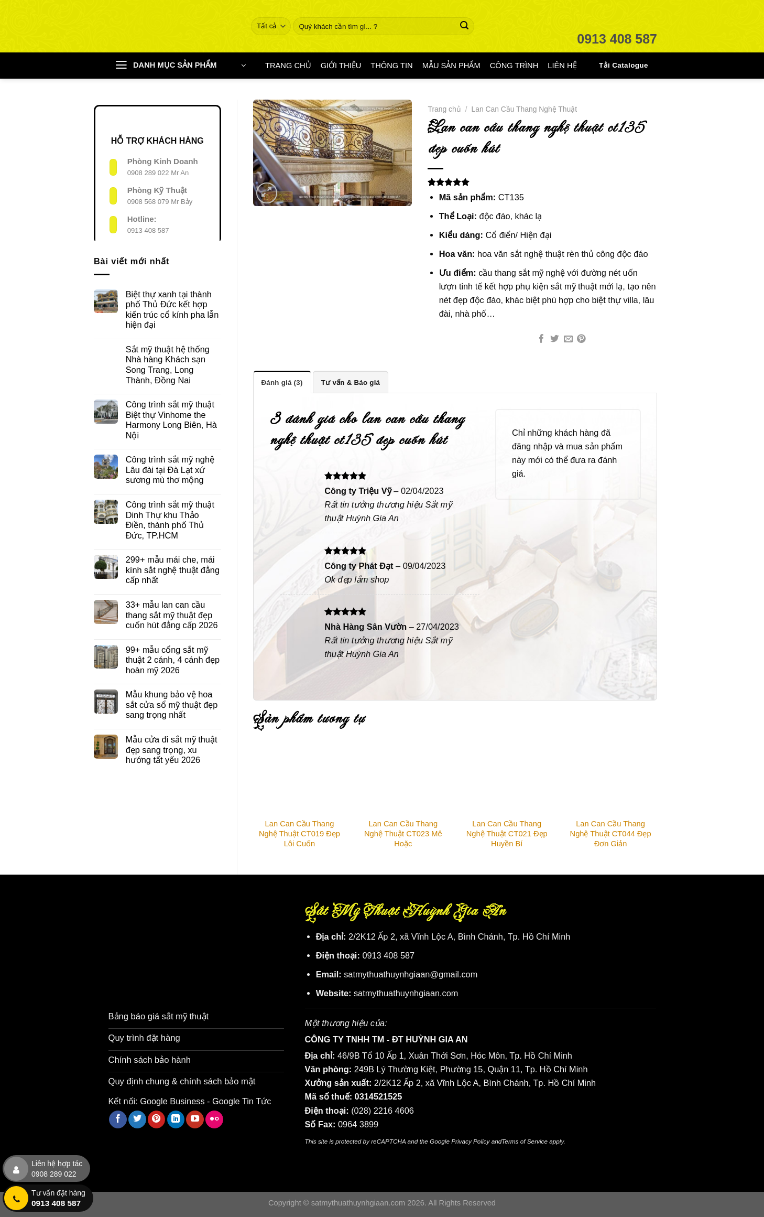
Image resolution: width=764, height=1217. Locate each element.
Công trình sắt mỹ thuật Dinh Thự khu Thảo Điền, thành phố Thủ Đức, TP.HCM (170, 520)
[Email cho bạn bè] (568, 339)
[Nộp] (464, 26)
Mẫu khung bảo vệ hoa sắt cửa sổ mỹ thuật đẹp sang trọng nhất (172, 704)
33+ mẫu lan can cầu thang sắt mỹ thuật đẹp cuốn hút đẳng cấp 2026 (172, 615)
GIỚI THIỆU (341, 65)
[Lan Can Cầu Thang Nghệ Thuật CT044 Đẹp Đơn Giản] (610, 780)
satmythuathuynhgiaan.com (406, 993)
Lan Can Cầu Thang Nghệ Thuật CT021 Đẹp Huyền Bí (507, 834)
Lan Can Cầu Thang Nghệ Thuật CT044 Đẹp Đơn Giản (610, 834)
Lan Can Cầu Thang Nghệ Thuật (524, 109)
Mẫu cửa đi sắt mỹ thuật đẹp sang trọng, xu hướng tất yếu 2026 (171, 749)
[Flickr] (214, 1117)
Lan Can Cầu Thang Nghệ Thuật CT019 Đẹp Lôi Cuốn (299, 834)
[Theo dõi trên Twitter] (137, 1117)
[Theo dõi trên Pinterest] (157, 1117)
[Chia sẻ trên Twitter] (554, 339)
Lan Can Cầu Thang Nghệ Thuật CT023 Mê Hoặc (403, 834)
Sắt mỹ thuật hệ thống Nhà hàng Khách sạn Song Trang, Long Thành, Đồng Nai (168, 364)
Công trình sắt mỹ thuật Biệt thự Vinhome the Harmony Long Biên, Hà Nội (171, 420)
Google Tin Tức (241, 1099)
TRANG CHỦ (288, 65)
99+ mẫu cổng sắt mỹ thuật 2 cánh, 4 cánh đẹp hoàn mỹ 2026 (173, 660)
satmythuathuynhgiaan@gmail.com (410, 974)
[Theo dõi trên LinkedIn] (176, 1117)
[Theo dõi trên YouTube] (195, 1117)
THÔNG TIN (391, 65)
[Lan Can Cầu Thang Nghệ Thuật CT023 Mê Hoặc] (403, 780)
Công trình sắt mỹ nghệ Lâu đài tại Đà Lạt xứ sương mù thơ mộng (170, 469)
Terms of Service (524, 1140)
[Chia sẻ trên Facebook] (541, 339)
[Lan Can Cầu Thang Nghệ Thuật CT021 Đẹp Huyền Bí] (506, 780)
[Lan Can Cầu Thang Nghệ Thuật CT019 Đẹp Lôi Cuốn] (299, 780)
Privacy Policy (470, 1140)
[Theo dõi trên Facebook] (118, 1117)
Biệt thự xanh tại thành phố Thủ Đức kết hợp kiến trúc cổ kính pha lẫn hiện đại (172, 309)
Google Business (172, 1099)
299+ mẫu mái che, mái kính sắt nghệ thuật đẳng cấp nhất (173, 570)
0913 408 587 (148, 230)
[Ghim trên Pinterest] (581, 339)
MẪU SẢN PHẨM (451, 65)
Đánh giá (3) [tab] (281, 382)
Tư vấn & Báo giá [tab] (350, 382)
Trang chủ (444, 109)
